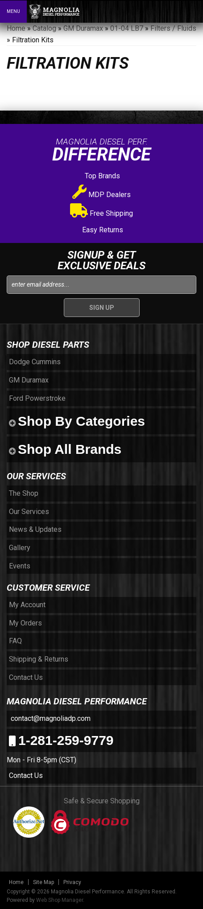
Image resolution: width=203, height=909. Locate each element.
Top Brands (101, 176)
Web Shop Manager (59, 900)
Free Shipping (101, 213)
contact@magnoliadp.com (50, 718)
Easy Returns (101, 230)
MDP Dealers (101, 194)
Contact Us (26, 775)
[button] (157, 11)
